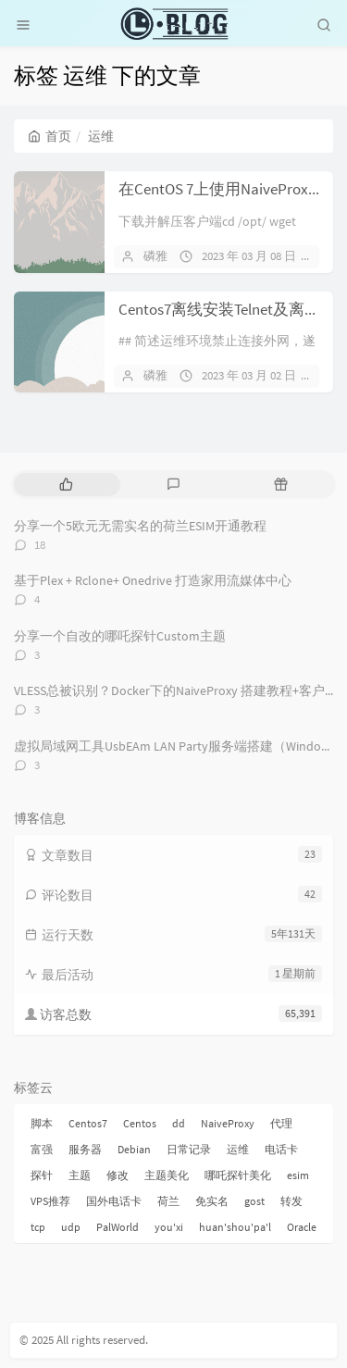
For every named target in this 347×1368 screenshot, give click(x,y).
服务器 (85, 1149)
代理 (281, 1123)
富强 (42, 1149)
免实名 (212, 1201)
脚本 (42, 1123)
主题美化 (166, 1175)
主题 (79, 1175)
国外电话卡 (114, 1201)
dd (178, 1123)
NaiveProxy (227, 1123)
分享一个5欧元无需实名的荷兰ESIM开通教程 (140, 525)
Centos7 (87, 1123)
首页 (49, 136)
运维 (238, 1149)
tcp (38, 1227)
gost (254, 1201)
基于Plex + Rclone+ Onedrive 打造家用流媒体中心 (152, 580)
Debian (134, 1149)
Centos (139, 1123)
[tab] (65, 484)
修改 (117, 1175)
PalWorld (117, 1227)
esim (298, 1175)
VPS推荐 (50, 1201)
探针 (42, 1175)
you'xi (169, 1227)
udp (71, 1227)
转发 (291, 1201)
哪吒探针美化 (237, 1175)
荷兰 (168, 1201)
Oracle (301, 1227)
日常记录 (189, 1149)
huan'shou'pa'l (235, 1227)
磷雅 (155, 256)
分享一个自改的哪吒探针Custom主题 (120, 636)
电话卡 (281, 1149)
